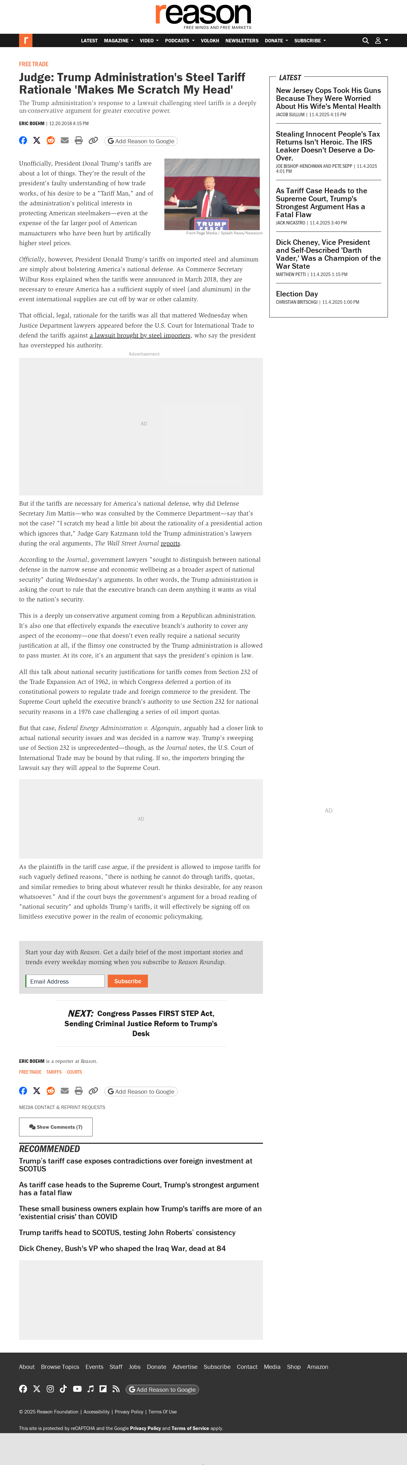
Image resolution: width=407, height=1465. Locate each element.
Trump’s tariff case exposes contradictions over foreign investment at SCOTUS (135, 1165)
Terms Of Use (162, 1411)
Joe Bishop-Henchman (299, 165)
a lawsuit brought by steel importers (140, 335)
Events (94, 1366)
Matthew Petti (291, 274)
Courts (74, 1071)
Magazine (117, 40)
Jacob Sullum (290, 114)
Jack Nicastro (290, 222)
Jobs (135, 1366)
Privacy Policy (129, 1411)
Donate (274, 40)
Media (272, 1366)
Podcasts (177, 40)
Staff (116, 1366)
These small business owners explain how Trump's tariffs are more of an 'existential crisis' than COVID (140, 1212)
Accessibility (97, 1411)
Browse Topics (60, 1366)
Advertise (185, 1366)
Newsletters (242, 40)
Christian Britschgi (297, 301)
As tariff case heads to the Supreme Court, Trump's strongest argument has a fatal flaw (139, 1189)
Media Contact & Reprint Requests (62, 1107)
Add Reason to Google (141, 141)
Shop (294, 1366)
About (27, 1366)
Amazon (317, 1366)
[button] (381, 40)
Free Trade (33, 64)
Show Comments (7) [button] (55, 1127)
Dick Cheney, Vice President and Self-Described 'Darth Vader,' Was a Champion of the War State (328, 254)
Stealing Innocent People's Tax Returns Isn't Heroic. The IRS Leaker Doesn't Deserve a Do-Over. (328, 146)
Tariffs (54, 1071)
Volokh (210, 40)
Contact (247, 1366)
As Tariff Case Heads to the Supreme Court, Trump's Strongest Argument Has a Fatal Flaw (321, 202)
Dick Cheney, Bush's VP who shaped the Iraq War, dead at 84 (122, 1248)
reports (170, 543)
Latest (89, 40)
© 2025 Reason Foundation (49, 1411)
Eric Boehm (32, 123)
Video (147, 40)
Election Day (297, 294)
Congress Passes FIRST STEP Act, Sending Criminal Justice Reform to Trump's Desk (141, 1023)
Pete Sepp (342, 165)
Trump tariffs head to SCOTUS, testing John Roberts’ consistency (127, 1232)
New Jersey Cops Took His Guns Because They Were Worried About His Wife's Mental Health (328, 98)
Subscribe (308, 40)
